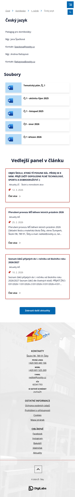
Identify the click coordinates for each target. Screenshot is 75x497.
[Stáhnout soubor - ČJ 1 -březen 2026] (37, 139)
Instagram (37, 438)
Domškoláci (20, 11)
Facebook (37, 433)
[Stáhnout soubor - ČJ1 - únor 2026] (37, 126)
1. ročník (35, 11)
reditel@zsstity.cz (37, 377)
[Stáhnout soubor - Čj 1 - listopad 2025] (37, 113)
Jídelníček (37, 447)
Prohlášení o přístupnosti (37, 410)
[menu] (70, 5)
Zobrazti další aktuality (37, 310)
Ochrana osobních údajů (37, 405)
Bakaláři (37, 443)
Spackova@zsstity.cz (24, 46)
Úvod (7, 11)
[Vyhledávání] (70, 12)
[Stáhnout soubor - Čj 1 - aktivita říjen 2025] (37, 100)
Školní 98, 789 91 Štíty (37, 355)
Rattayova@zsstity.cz (24, 61)
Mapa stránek (37, 419)
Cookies (37, 415)
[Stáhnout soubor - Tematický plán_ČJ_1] (37, 87)
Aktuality (37, 452)
